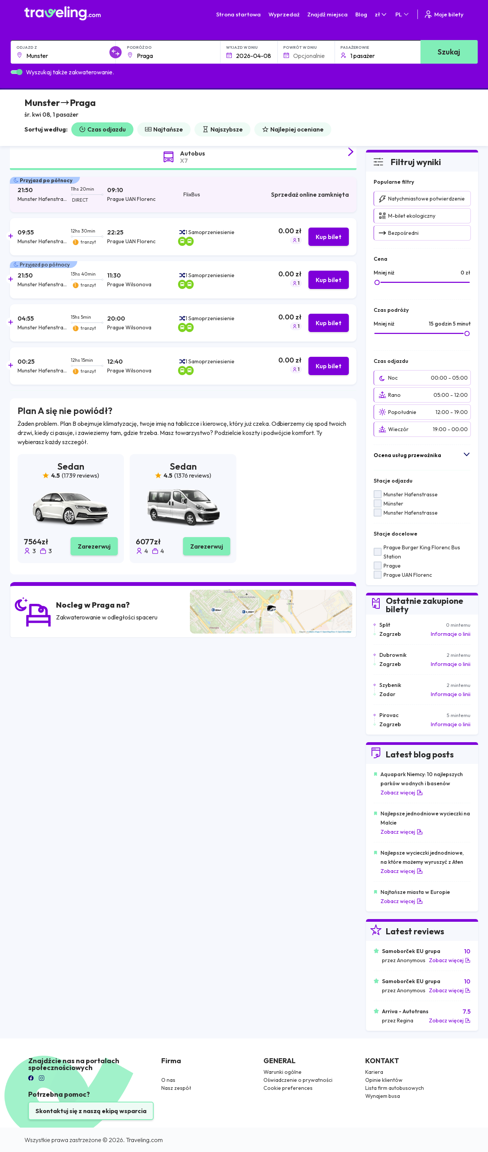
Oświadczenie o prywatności (297, 1080)
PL (402, 14)
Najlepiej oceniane (293, 129)
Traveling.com (144, 1140)
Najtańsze (164, 129)
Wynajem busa (382, 1096)
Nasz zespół (176, 1088)
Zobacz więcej (401, 792)
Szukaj (449, 51)
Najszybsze (222, 129)
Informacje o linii (450, 634)
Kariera (374, 1072)
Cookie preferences (288, 1088)
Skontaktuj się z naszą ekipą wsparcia (90, 1111)
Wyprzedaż (284, 14)
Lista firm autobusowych (394, 1088)
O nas (168, 1080)
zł (381, 14)
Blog (361, 14)
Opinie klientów (384, 1080)
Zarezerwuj (94, 546)
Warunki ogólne (282, 1072)
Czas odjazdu (102, 129)
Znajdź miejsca (327, 14)
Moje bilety (444, 14)
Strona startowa (238, 14)
